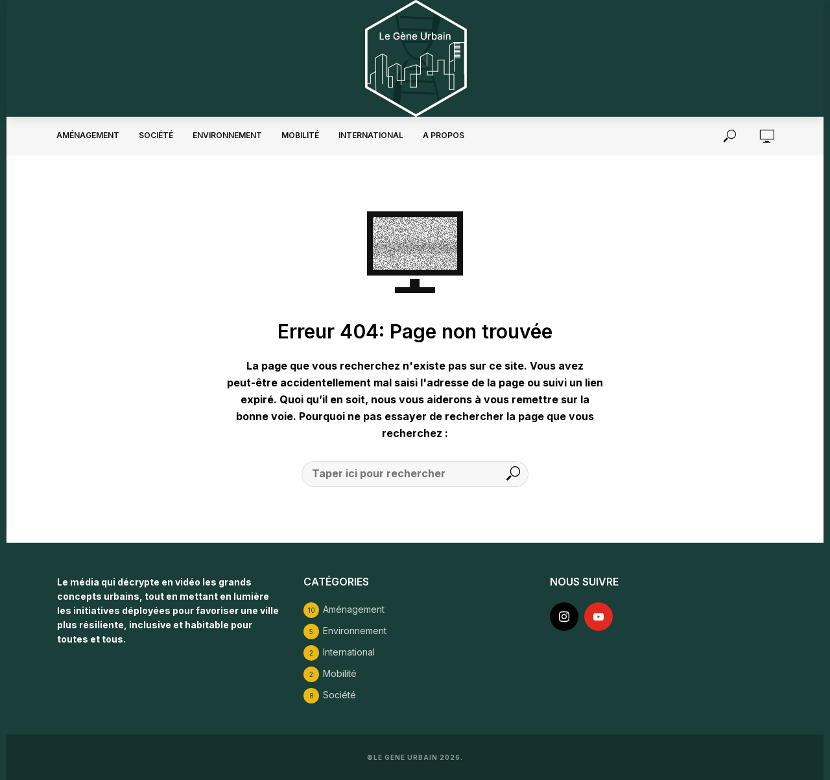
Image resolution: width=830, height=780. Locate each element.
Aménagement (87, 135)
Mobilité (300, 135)
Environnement (227, 135)
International (370, 135)
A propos (443, 135)
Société (156, 135)
